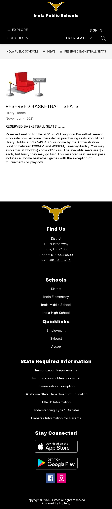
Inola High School (56, 313)
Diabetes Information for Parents (56, 418)
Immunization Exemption (56, 386)
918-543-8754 (60, 260)
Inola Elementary (56, 297)
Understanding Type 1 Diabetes (56, 410)
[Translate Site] (78, 38)
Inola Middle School (56, 305)
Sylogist (56, 338)
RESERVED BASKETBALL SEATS (85, 51)
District (56, 289)
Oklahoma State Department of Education (56, 394)
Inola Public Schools (22, 51)
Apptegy (64, 503)
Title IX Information (56, 402)
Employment (56, 330)
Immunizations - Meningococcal (56, 378)
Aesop (56, 346)
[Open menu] (17, 29)
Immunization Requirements (56, 370)
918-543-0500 (62, 255)
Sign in (96, 30)
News (51, 51)
